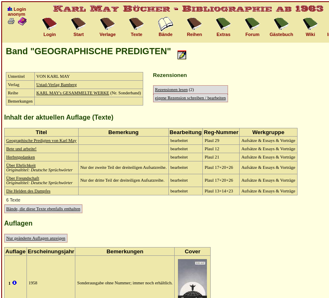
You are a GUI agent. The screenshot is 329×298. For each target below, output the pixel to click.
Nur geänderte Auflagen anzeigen (35, 238)
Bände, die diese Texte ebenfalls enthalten (43, 209)
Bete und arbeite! (21, 149)
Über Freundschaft (22, 178)
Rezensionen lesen (171, 89)
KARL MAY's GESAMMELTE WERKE (72, 93)
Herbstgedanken (20, 157)
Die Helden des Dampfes (28, 191)
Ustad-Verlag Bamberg (56, 84)
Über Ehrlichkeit (21, 165)
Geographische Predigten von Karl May (41, 140)
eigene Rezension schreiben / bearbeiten (190, 98)
